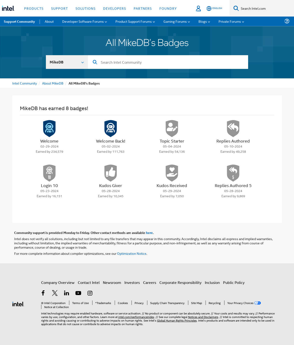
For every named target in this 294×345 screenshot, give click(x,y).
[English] (214, 8)
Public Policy (234, 282)
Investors (132, 282)
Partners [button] (143, 8)
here (149, 232)
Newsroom (112, 282)
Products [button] (34, 8)
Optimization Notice (131, 253)
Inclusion (212, 282)
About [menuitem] (49, 21)
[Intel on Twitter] (55, 293)
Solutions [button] (85, 8)
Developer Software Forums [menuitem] (83, 21)
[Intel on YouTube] (78, 293)
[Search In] (67, 62)
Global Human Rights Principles (177, 320)
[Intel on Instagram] (90, 293)
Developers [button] (114, 8)
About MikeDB (52, 83)
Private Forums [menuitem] (230, 21)
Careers (149, 282)
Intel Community (24, 83)
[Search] (236, 8)
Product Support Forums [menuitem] (133, 21)
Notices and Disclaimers (203, 316)
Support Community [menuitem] (19, 21)
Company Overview (58, 282)
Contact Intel (89, 282)
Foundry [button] (168, 8)
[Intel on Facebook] (43, 293)
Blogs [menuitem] (202, 21)
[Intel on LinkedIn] (67, 293)
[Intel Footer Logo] (18, 303)
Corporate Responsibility (180, 282)
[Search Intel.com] (266, 8)
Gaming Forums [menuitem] (175, 21)
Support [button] (59, 8)
